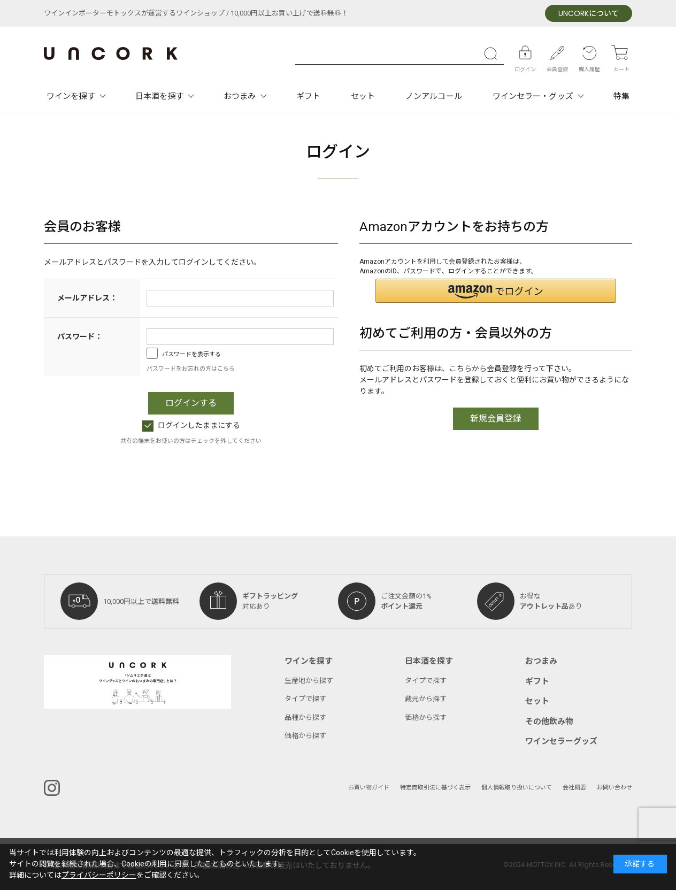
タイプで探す (305, 699)
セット (363, 96)
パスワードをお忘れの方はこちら (191, 368)
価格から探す (305, 736)
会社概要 (574, 787)
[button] (495, 291)
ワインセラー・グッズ (533, 96)
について (588, 13)
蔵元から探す (426, 699)
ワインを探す (71, 96)
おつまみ (240, 96)
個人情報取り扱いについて (516, 787)
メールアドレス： (87, 298)
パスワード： (79, 336)
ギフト (308, 96)
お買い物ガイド (368, 787)
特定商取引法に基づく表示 (435, 787)
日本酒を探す (159, 96)
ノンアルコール (433, 96)
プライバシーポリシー (99, 875)
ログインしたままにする (191, 425)
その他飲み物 (549, 721)
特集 (621, 96)
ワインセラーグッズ (561, 741)
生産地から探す (309, 681)
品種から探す (305, 717)
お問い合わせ (614, 787)
